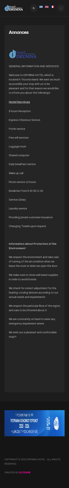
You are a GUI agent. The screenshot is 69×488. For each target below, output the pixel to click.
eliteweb (24, 472)
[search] (33, 8)
